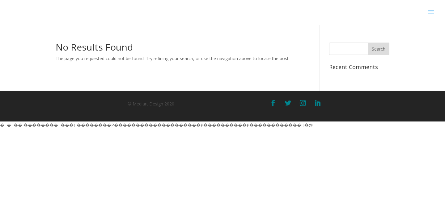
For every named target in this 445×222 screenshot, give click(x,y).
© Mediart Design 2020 (151, 104)
